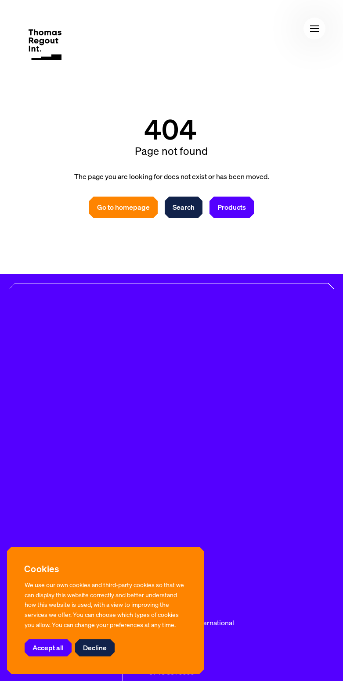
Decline (95, 647)
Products (231, 207)
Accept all (48, 647)
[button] (314, 28)
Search (184, 207)
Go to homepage (123, 207)
